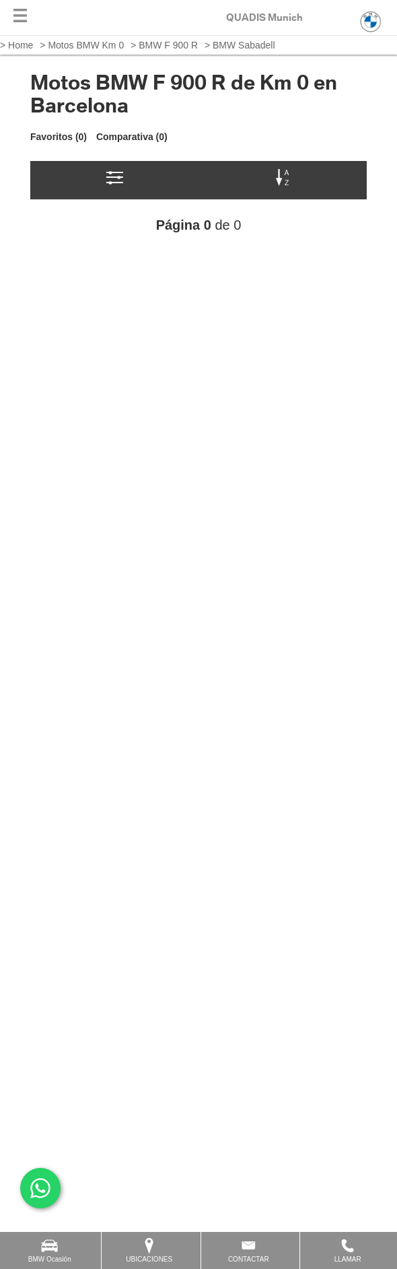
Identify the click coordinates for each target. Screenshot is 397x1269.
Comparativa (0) (132, 136)
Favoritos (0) (58, 136)
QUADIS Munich (264, 17)
